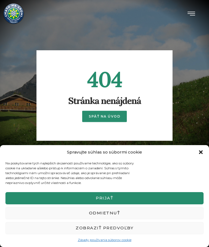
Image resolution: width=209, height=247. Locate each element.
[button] (201, 152)
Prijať (104, 198)
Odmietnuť (104, 212)
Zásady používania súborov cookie (104, 240)
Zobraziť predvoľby (104, 227)
